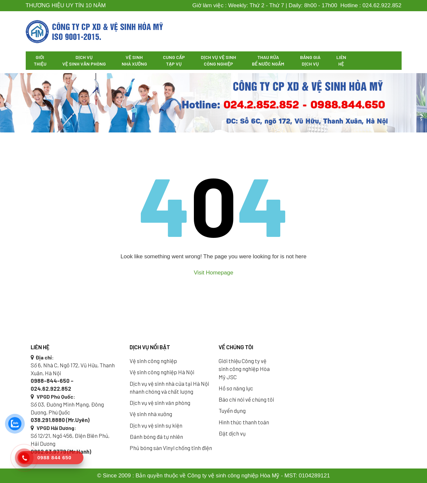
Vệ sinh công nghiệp (153, 360)
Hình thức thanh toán (244, 422)
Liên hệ (341, 60)
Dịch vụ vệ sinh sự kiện (156, 425)
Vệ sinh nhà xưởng (134, 60)
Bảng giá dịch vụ (310, 60)
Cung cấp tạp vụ (174, 60)
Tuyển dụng (232, 410)
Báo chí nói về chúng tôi (246, 399)
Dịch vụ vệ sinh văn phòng (84, 60)
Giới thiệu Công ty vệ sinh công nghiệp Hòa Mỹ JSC (244, 368)
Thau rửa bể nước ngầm (268, 60)
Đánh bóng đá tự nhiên (156, 436)
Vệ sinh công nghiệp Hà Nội (162, 372)
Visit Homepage (213, 273)
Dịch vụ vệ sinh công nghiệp (218, 60)
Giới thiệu (40, 60)
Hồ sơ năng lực (236, 388)
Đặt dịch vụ (232, 433)
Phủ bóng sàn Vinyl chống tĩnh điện (171, 447)
